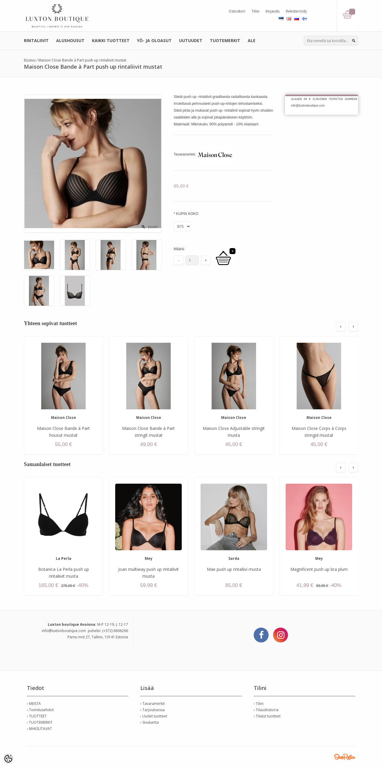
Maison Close (63, 417)
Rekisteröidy (296, 11)
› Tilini (259, 703)
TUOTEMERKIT (225, 40)
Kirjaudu (273, 11)
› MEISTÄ (34, 703)
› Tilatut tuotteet (267, 716)
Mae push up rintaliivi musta (234, 569)
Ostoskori (237, 11)
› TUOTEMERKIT (40, 722)
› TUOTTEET (37, 716)
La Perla (63, 558)
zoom (153, 226)
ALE (251, 40)
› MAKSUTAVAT (39, 728)
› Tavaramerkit (152, 703)
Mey (149, 558)
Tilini (255, 11)
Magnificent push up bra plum (319, 569)
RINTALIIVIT (36, 40)
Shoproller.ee (344, 757)
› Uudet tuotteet (153, 716)
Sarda (233, 558)
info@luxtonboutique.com (64, 630)
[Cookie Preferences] (8, 758)
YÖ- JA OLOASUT (154, 40)
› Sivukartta (149, 722)
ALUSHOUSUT (70, 40)
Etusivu (30, 60)
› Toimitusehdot (40, 709)
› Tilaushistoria (266, 709)
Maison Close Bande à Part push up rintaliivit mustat (82, 60)
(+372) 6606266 (115, 630)
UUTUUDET (190, 40)
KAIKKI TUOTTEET (111, 40)
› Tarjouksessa (152, 709)
